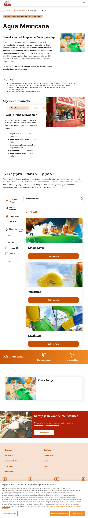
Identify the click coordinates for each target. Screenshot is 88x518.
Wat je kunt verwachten (19, 108)
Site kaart (9, 466)
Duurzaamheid (11, 461)
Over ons (8, 450)
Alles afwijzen (77, 513)
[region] (44, 499)
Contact (47, 450)
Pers (46, 461)
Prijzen (35, 108)
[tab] (19, 108)
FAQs (46, 466)
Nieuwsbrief (10, 471)
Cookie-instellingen (9, 513)
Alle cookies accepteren (59, 513)
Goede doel (48, 455)
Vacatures (9, 455)
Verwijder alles (11, 235)
